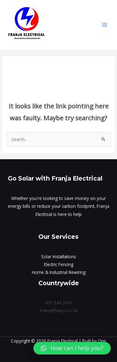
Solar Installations (58, 257)
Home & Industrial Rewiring (58, 272)
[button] (72, 348)
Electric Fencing (58, 264)
